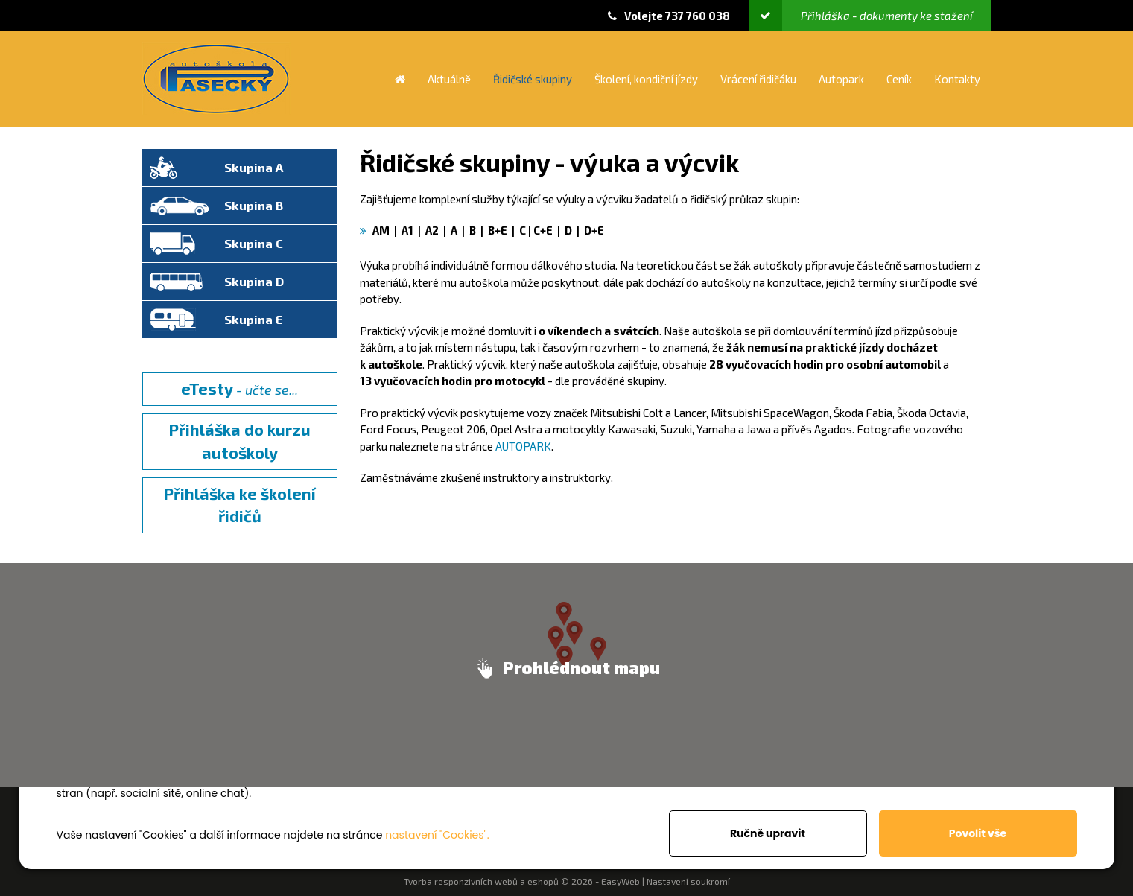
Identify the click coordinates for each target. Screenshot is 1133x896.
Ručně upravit (767, 833)
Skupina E (253, 319)
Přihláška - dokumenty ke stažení (861, 15)
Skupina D (254, 281)
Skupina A (253, 167)
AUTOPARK (523, 446)
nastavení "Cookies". (437, 834)
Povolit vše (977, 833)
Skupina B (253, 205)
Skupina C (253, 243)
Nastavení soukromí (688, 881)
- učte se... (239, 388)
